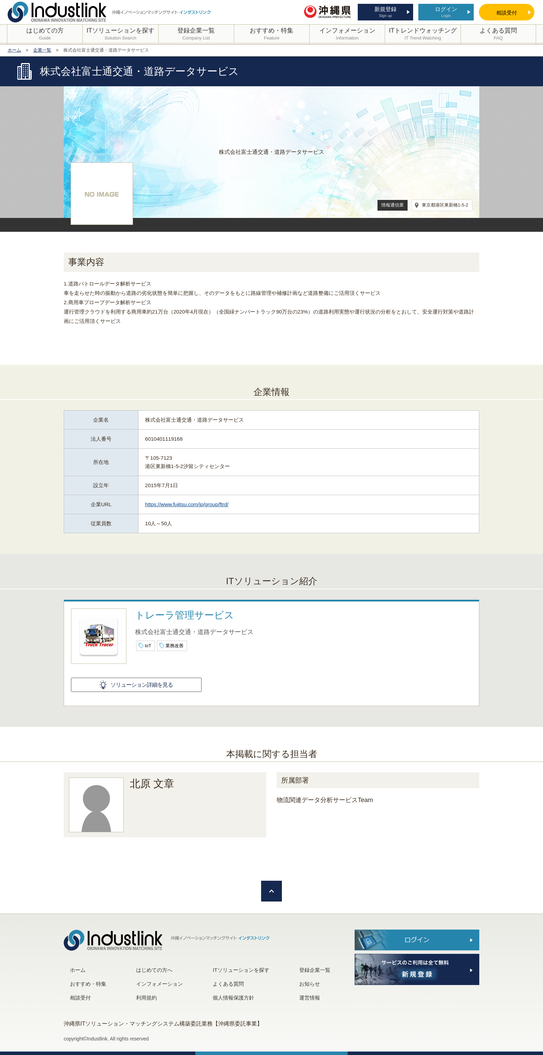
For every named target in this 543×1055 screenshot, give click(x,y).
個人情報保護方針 (233, 998)
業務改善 (175, 645)
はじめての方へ (154, 970)
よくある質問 (228, 984)
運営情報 (309, 998)
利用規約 (146, 998)
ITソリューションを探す (241, 970)
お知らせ (309, 984)
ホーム (78, 970)
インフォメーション (159, 984)
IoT (148, 645)
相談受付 (80, 998)
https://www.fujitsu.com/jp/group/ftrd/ (187, 504)
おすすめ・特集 (88, 984)
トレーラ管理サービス (184, 615)
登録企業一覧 (314, 970)
